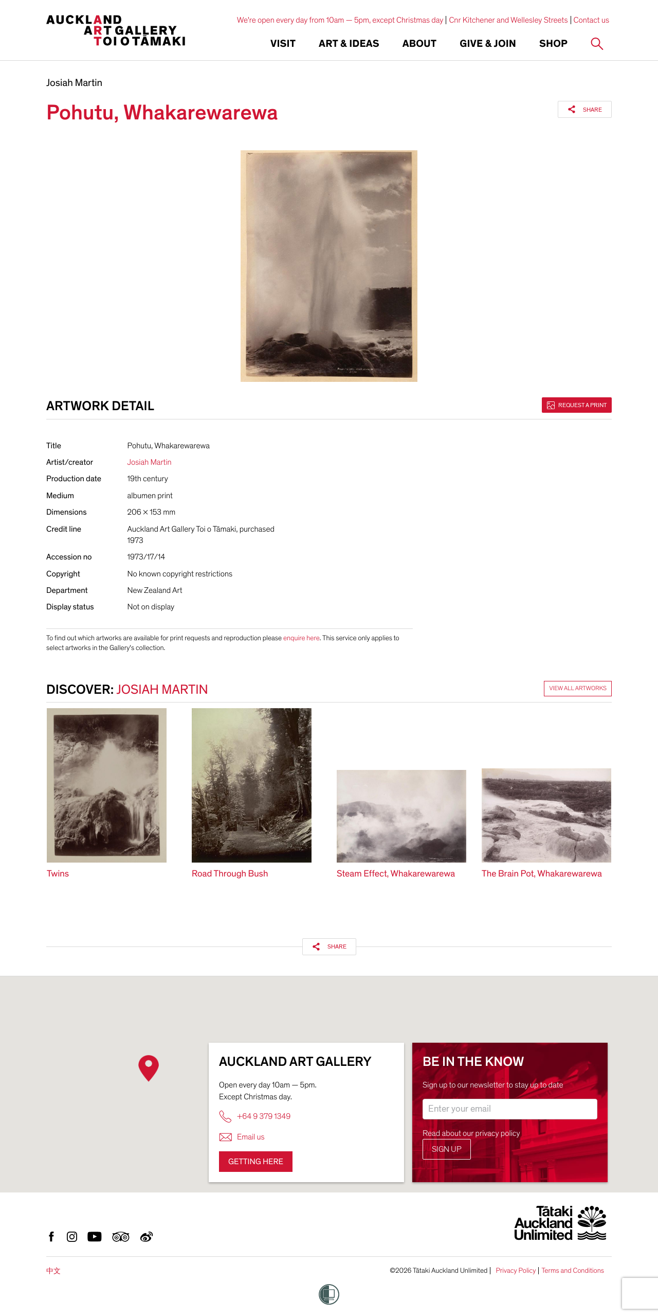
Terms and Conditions (572, 1270)
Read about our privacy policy (471, 1133)
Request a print (577, 405)
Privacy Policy (516, 1270)
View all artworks (578, 689)
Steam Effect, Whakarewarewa (396, 874)
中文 (53, 1271)
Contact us (592, 20)
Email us (242, 1137)
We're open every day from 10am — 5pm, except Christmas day (340, 20)
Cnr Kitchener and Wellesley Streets (508, 20)
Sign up (447, 1149)
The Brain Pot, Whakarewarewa (542, 874)
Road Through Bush (230, 874)
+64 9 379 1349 (254, 1116)
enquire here (301, 638)
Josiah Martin (74, 83)
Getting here (255, 1161)
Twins (58, 874)
